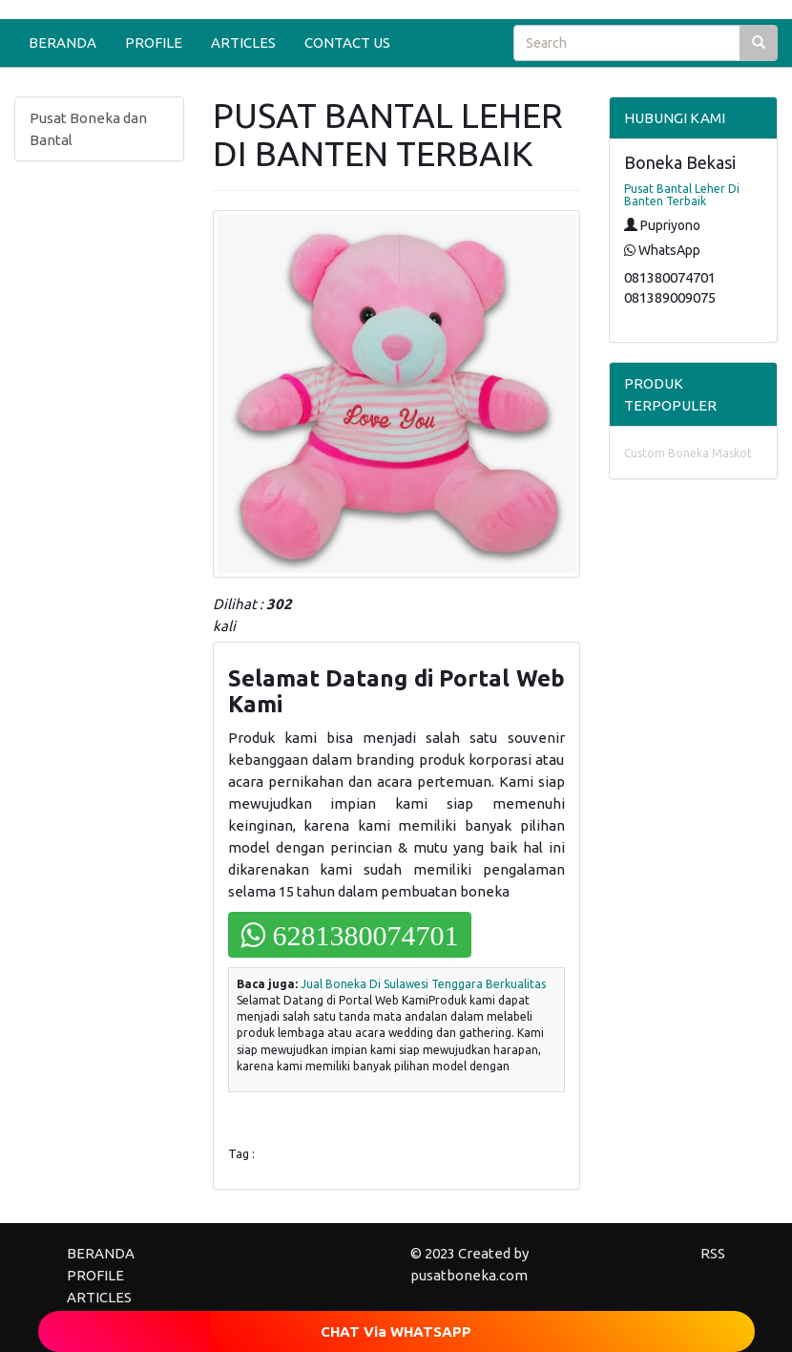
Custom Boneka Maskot (688, 453)
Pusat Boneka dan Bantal (88, 129)
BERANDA (62, 42)
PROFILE (153, 42)
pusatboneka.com (469, 1275)
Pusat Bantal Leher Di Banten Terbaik (682, 194)
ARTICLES (243, 42)
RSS (712, 1253)
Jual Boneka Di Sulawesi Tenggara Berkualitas (423, 984)
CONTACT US (347, 42)
